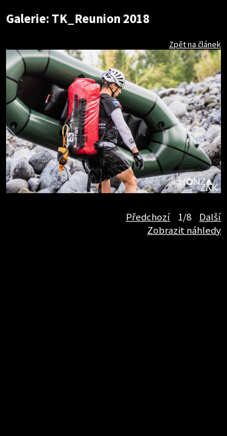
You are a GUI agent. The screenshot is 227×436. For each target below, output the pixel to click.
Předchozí (148, 216)
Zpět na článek (195, 44)
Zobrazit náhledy (184, 230)
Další (210, 216)
